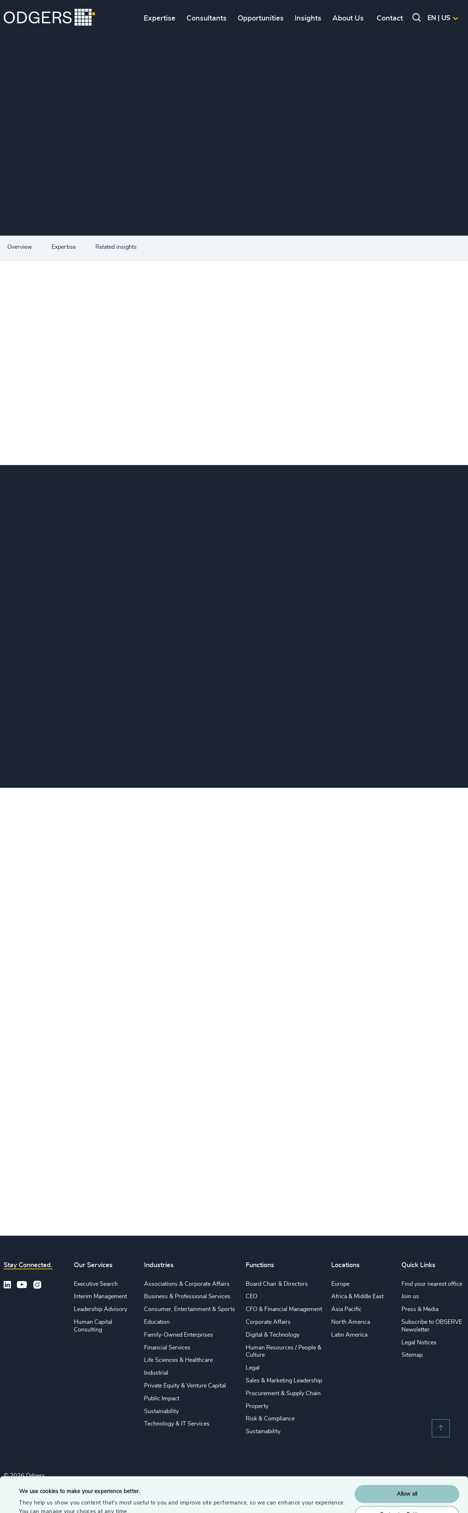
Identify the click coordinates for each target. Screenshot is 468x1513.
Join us (410, 1296)
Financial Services (167, 1348)
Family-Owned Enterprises (178, 1335)
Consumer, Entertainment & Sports (189, 1309)
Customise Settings (407, 1481)
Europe (340, 1284)
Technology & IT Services (177, 1424)
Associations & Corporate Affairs (187, 1284)
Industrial (156, 1373)
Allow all (407, 1461)
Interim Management (100, 1296)
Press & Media (419, 1309)
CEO (251, 1296)
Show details (35, 1498)
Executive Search (96, 1284)
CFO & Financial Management (284, 1309)
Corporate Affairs (268, 1322)
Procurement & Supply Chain (283, 1393)
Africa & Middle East (357, 1296)
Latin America (349, 1335)
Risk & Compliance (270, 1419)
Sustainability (161, 1411)
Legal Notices (419, 1342)
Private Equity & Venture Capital (185, 1386)
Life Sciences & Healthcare (178, 1360)
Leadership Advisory (100, 1309)
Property (257, 1406)
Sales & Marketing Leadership (284, 1380)
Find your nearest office (431, 1284)
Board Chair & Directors (277, 1284)
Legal (253, 1368)
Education (157, 1322)
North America (350, 1322)
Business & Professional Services (187, 1296)
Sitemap (412, 1355)
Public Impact (161, 1398)
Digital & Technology (272, 1335)
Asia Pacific (346, 1309)
